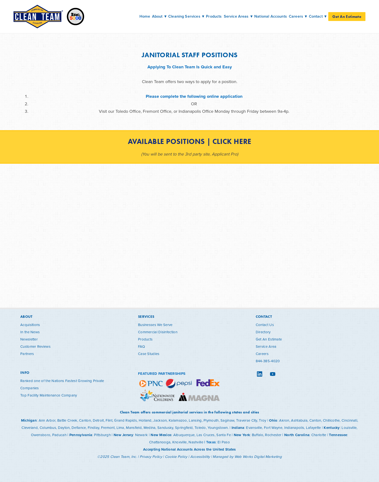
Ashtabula (299, 420)
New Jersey (123, 435)
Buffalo (257, 434)
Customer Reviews (35, 346)
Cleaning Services (186, 16)
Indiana (238, 427)
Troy (262, 420)
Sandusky (165, 427)
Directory (263, 331)
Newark (141, 434)
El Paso (224, 442)
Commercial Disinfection (157, 331)
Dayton (64, 427)
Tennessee (338, 435)
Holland (145, 420)
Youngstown (218, 427)
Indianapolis (294, 427)
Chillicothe (331, 420)
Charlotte (318, 434)
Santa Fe (223, 434)
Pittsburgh (102, 434)
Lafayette (313, 427)
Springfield (184, 427)
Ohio (273, 420)
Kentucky (332, 427)
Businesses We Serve (155, 324)
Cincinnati (349, 420)
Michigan (29, 420)
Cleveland (30, 427)
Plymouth (211, 420)
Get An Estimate (346, 16)
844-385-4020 (268, 360)
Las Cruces (206, 434)
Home (144, 16)
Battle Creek (67, 420)
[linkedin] (260, 374)
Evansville (254, 427)
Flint (109, 420)
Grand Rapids (125, 420)
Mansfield (134, 427)
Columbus (48, 427)
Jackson (160, 420)
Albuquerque (184, 434)
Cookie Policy (176, 456)
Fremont (108, 427)
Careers (262, 353)
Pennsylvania (80, 435)
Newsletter (29, 339)
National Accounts (270, 16)
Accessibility (200, 456)
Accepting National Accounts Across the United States (189, 449)
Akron (284, 420)
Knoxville (179, 442)
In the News (30, 331)
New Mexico (161, 435)
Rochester (273, 434)
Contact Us (265, 324)
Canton (85, 420)
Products (214, 16)
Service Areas (238, 16)
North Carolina (296, 435)
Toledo (200, 427)
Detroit (98, 420)
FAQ (141, 346)
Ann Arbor (47, 420)
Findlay (93, 427)
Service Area (266, 346)
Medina (150, 427)
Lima (120, 427)
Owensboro (40, 434)
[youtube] (273, 374)
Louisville (349, 427)
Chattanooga (159, 442)
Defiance (79, 427)
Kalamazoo (178, 420)
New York (242, 435)
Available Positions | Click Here (189, 141)
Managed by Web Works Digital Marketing (247, 456)
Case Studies (149, 353)
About (159, 16)
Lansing (195, 420)
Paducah (59, 434)
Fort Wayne (273, 427)
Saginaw (227, 420)
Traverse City (246, 420)
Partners (27, 353)
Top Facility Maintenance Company (48, 395)
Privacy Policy (151, 456)
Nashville (196, 442)
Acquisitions (30, 324)
